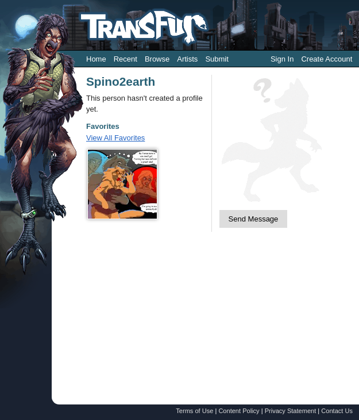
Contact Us (337, 410)
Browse (157, 59)
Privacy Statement (290, 410)
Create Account (326, 59)
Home (96, 59)
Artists (187, 59)
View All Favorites (115, 137)
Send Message (254, 219)
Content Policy (238, 410)
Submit (216, 59)
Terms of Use (194, 410)
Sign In (282, 59)
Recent (125, 59)
